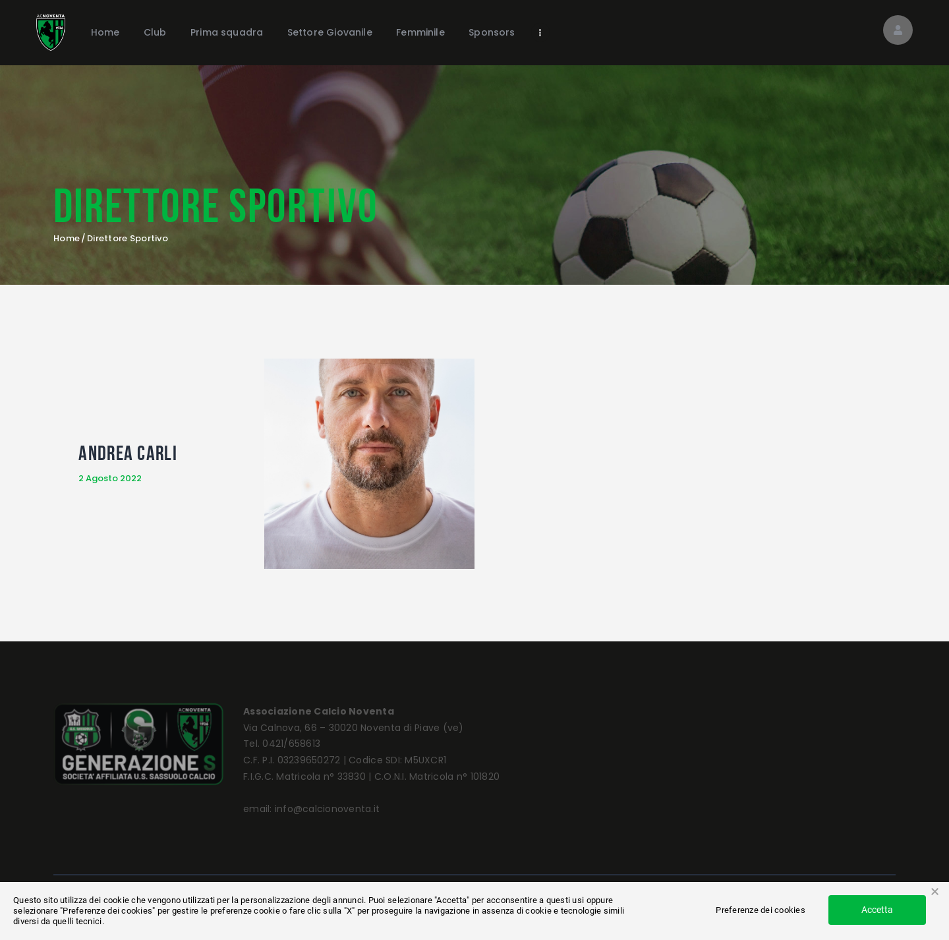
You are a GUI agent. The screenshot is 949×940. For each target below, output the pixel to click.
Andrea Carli (127, 453)
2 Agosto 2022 (110, 478)
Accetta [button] (877, 909)
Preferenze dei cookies (760, 910)
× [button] (935, 892)
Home (66, 239)
